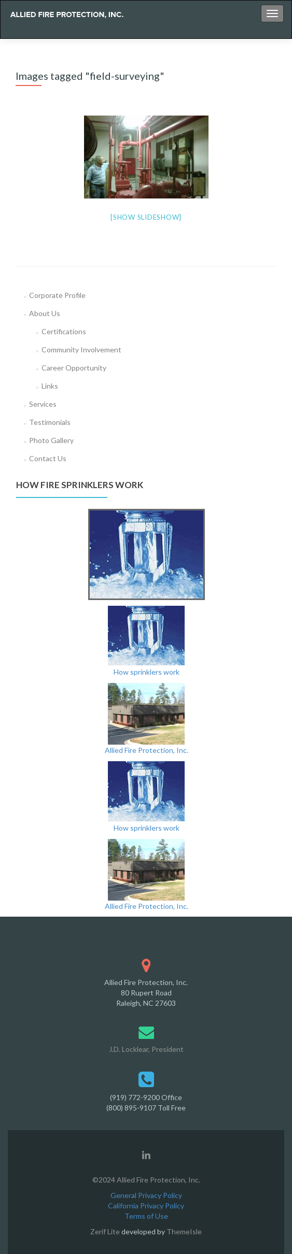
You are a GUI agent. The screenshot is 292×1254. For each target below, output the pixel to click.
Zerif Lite (105, 1231)
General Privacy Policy (146, 1195)
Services (43, 404)
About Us (44, 313)
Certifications (63, 331)
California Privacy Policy (146, 1205)
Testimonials (50, 422)
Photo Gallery (51, 440)
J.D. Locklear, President (146, 1049)
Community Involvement (81, 349)
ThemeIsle (184, 1231)
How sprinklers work (146, 671)
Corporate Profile (57, 295)
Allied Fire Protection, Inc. (146, 750)
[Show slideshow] (146, 217)
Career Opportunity (73, 367)
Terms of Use (146, 1216)
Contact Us (47, 458)
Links (49, 385)
